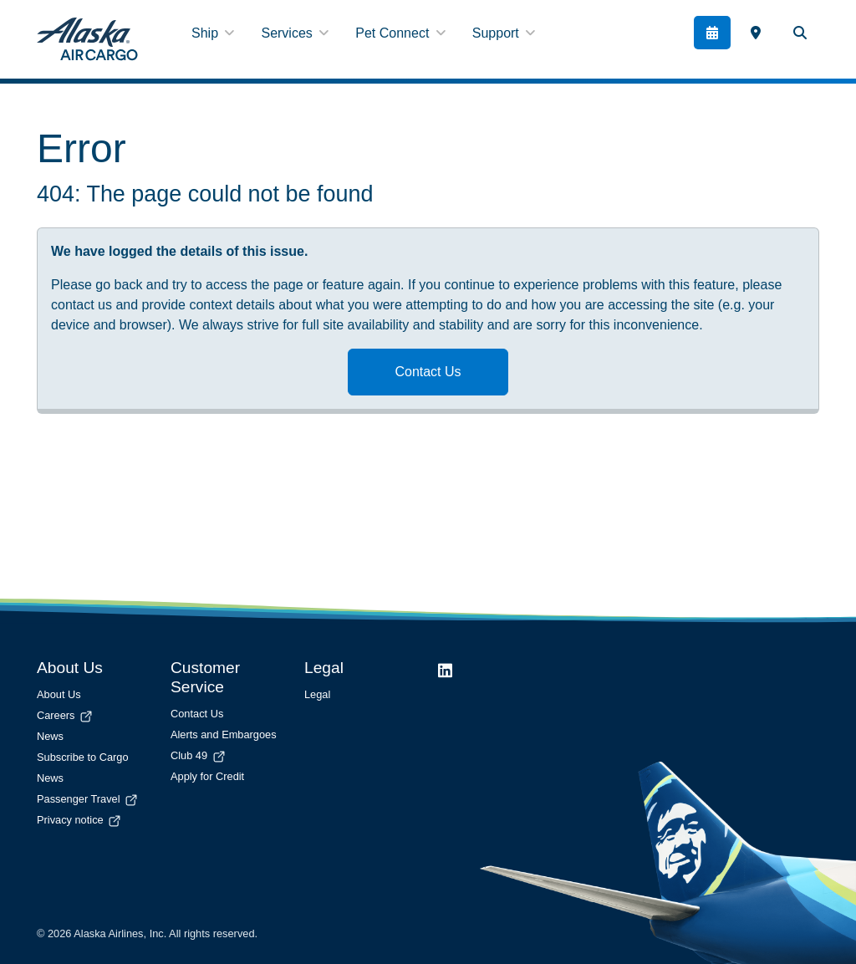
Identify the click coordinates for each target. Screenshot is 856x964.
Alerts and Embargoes (224, 734)
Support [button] (503, 33)
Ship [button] (212, 33)
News (50, 736)
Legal (317, 694)
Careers (65, 715)
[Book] (712, 32)
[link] (755, 32)
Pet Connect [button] (400, 33)
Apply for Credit (207, 776)
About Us (59, 694)
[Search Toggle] (799, 32)
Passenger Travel (88, 799)
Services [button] (295, 33)
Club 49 (199, 755)
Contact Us (428, 372)
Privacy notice (80, 820)
